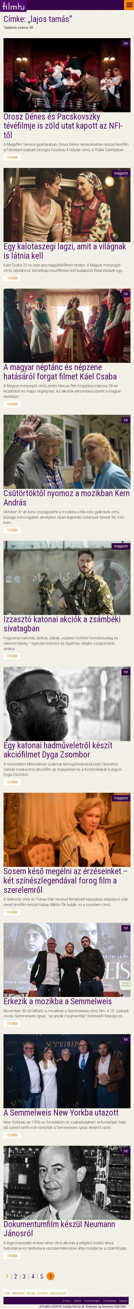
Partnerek (18, 1293)
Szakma (123, 1300)
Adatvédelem (58, 1293)
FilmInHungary (92, 1300)
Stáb (7, 1293)
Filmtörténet (110, 1300)
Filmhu (66, 1300)
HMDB (77, 1300)
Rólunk (31, 1293)
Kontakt (43, 1293)
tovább (12, 157)
